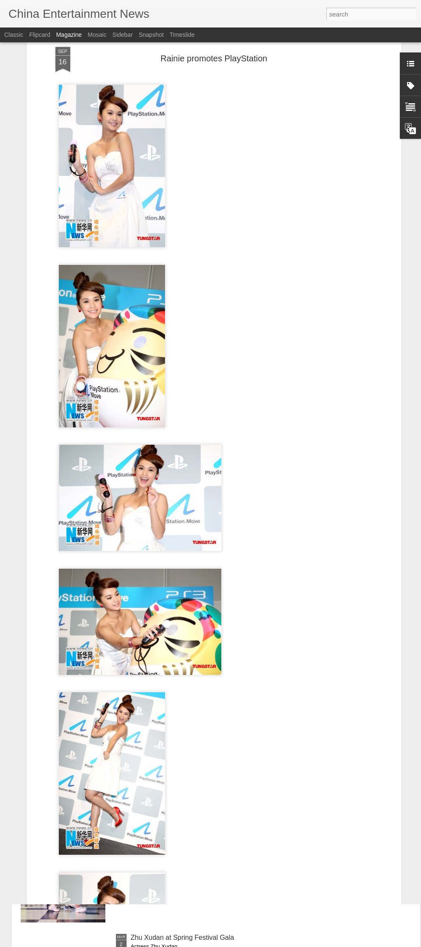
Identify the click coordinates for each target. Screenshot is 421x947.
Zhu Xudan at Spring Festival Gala (182, 937)
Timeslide (182, 34)
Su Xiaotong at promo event (173, 745)
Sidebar (123, 34)
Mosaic (97, 34)
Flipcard (39, 34)
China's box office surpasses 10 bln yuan (192, 841)
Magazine (69, 34)
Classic (13, 34)
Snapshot (151, 34)
